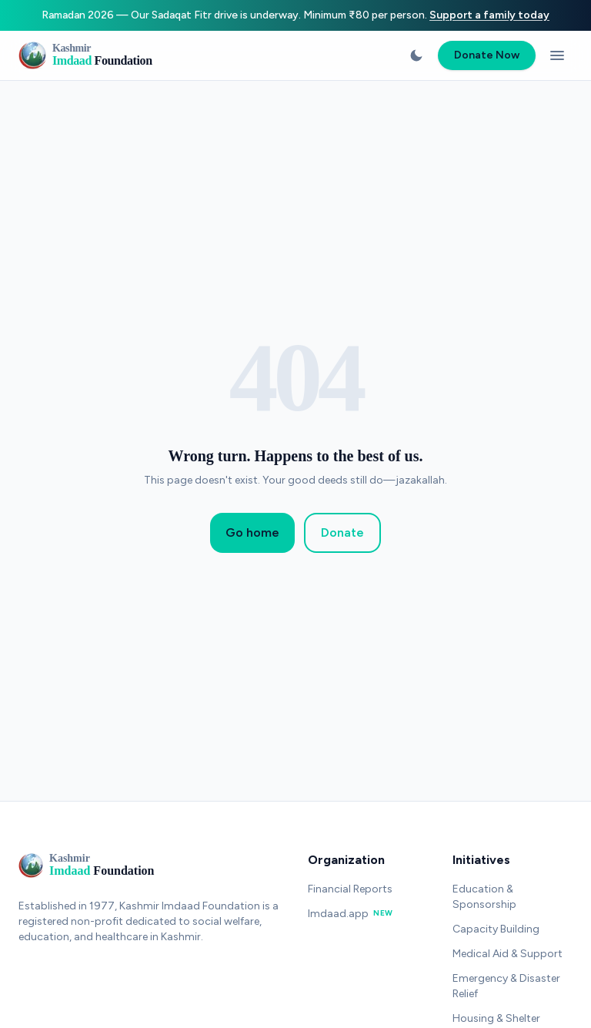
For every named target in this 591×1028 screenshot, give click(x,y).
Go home (252, 532)
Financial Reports (350, 889)
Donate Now (486, 55)
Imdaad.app (350, 913)
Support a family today (489, 15)
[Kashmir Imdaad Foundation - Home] (85, 55)
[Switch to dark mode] (416, 55)
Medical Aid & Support (507, 953)
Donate (342, 532)
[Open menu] (557, 55)
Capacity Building (495, 929)
